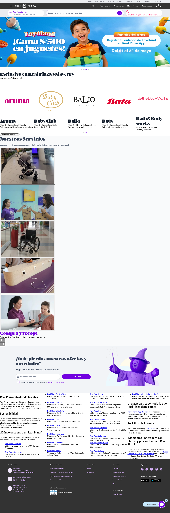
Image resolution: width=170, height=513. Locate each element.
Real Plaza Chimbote (55, 411)
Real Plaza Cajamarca (13, 452)
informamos (150, 428)
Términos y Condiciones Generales (61, 472)
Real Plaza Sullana (97, 451)
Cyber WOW (148, 453)
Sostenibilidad (117, 480)
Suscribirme (76, 377)
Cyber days (137, 453)
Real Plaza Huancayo (55, 434)
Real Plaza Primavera (98, 402)
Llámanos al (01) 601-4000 (22, 477)
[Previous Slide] (3, 42)
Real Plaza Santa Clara (99, 442)
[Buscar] (119, 13)
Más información (19, 491)
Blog (114, 483)
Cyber (89, 468)
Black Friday (91, 472)
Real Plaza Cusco (54, 419)
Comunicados (117, 494)
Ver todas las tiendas (10, 135)
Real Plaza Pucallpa (97, 419)
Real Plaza (116, 468)
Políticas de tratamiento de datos (61, 476)
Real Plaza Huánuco (55, 442)
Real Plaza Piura (96, 394)
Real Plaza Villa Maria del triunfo (145, 394)
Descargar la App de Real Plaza (140, 412)
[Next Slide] (166, 42)
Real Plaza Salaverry (98, 436)
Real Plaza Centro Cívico (57, 394)
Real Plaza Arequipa (13, 443)
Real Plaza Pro (95, 411)
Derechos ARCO (55, 480)
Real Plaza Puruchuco (98, 427)
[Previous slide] (2, 340)
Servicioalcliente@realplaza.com (23, 472)
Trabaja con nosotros (120, 476)
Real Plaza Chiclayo (55, 402)
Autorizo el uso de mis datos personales (42, 382)
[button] (81, 69)
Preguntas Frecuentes (57, 468)
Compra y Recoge (118, 472)
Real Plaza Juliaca (54, 450)
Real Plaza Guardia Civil (56, 425)
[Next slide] (2, 344)
